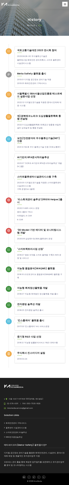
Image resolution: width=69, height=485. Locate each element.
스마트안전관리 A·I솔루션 (16, 432)
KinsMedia (38, 481)
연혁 (40, 25)
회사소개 (31, 25)
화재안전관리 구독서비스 (16, 423)
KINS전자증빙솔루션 (14, 437)
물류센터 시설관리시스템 (16, 428)
